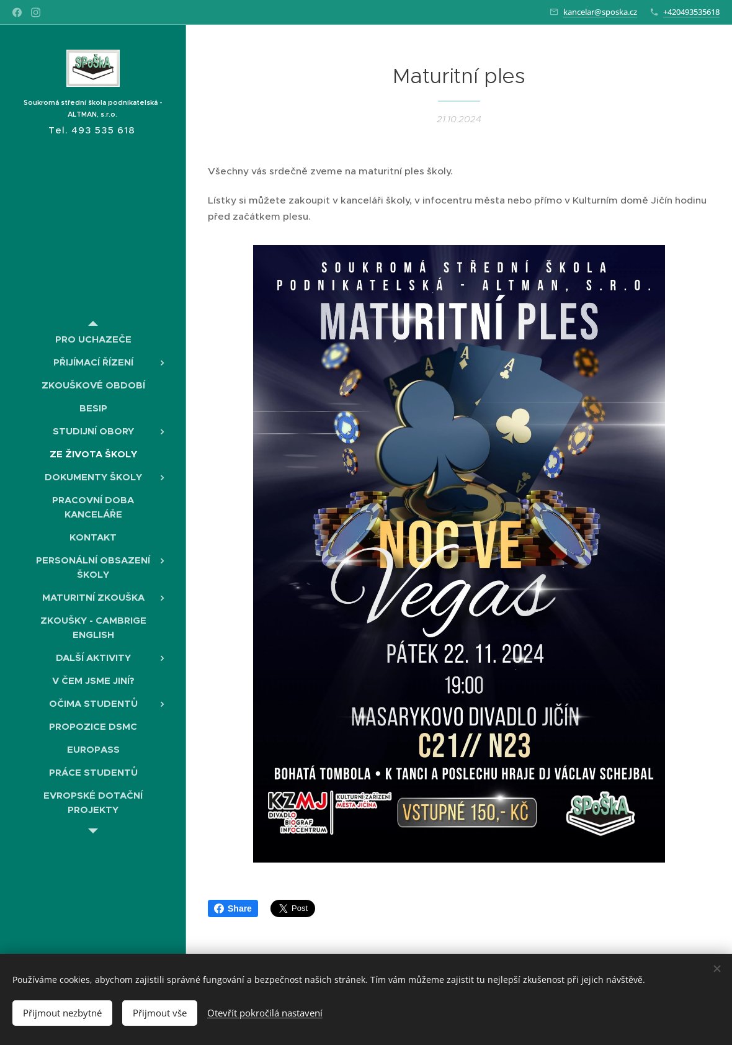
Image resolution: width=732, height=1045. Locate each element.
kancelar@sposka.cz (600, 11)
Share (233, 908)
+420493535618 (691, 11)
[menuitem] (93, 339)
